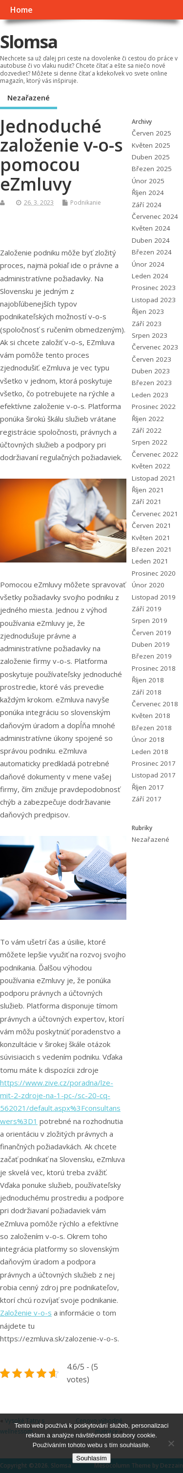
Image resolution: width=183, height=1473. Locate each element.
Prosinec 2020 (154, 573)
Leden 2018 (150, 751)
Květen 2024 (151, 228)
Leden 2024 (150, 275)
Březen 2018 (152, 727)
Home (21, 9)
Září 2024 (147, 204)
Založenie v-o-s (26, 1313)
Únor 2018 (148, 739)
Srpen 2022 (149, 442)
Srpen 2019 (149, 620)
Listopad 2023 (154, 299)
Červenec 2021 (155, 513)
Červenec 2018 (155, 703)
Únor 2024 (148, 264)
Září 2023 (147, 323)
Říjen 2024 (148, 192)
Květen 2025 (151, 145)
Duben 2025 (151, 157)
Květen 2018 (151, 715)
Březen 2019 (152, 656)
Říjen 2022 (148, 418)
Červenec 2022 (155, 454)
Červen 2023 (151, 359)
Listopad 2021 (154, 478)
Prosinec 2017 (154, 763)
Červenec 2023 (155, 347)
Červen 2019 (151, 632)
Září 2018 (147, 692)
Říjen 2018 (148, 680)
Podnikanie (85, 202)
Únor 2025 (148, 180)
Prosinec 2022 (154, 406)
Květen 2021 (151, 537)
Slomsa (28, 42)
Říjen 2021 (148, 489)
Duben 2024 (151, 240)
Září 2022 (147, 430)
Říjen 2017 (148, 787)
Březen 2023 (152, 382)
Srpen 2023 (149, 335)
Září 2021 (147, 501)
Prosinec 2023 (154, 287)
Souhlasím (91, 1458)
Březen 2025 (152, 168)
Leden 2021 (150, 561)
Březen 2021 (152, 549)
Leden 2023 (150, 394)
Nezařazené (28, 97)
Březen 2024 (152, 252)
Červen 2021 (151, 525)
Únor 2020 (148, 585)
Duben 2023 (151, 371)
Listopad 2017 (154, 775)
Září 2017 (147, 799)
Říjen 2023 (148, 311)
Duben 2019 (151, 644)
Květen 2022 (151, 466)
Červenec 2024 (155, 216)
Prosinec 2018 (154, 668)
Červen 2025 (151, 133)
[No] (171, 1443)
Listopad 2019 (154, 597)
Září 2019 (147, 608)
